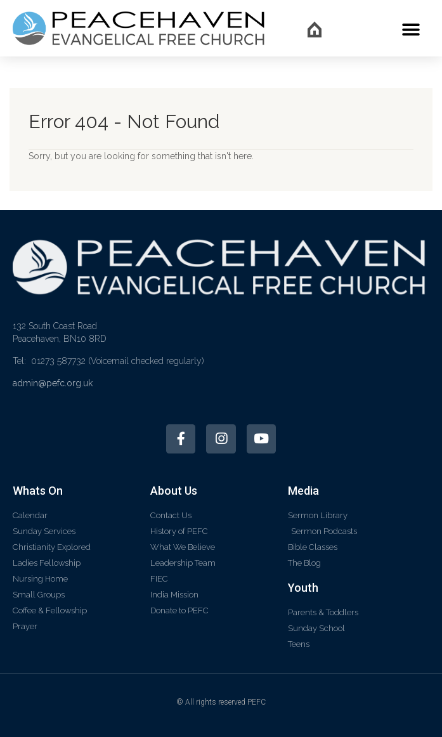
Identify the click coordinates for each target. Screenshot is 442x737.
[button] (410, 29)
